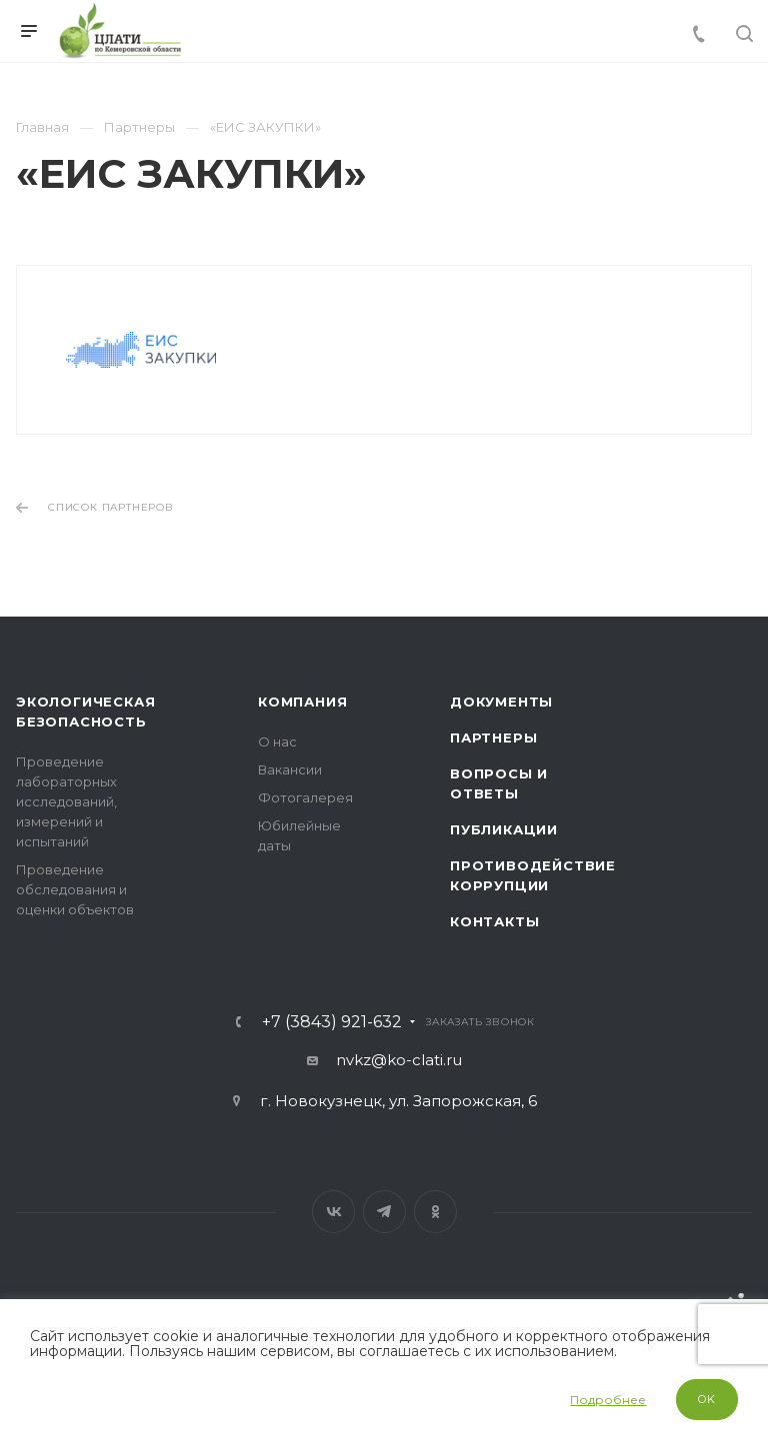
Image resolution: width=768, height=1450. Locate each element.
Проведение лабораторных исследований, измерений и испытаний (66, 801)
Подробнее (608, 1399)
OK (707, 1399)
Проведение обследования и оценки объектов (75, 889)
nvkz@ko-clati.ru (399, 1059)
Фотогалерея (305, 797)
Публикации (504, 829)
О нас (277, 741)
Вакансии (290, 769)
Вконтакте (333, 1211)
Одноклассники (435, 1211)
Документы (501, 702)
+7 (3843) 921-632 (332, 1022)
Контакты (494, 921)
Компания (302, 702)
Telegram (384, 1211)
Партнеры (493, 737)
